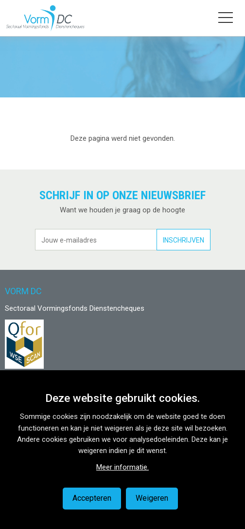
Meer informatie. (122, 467)
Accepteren (91, 498)
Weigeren (152, 498)
